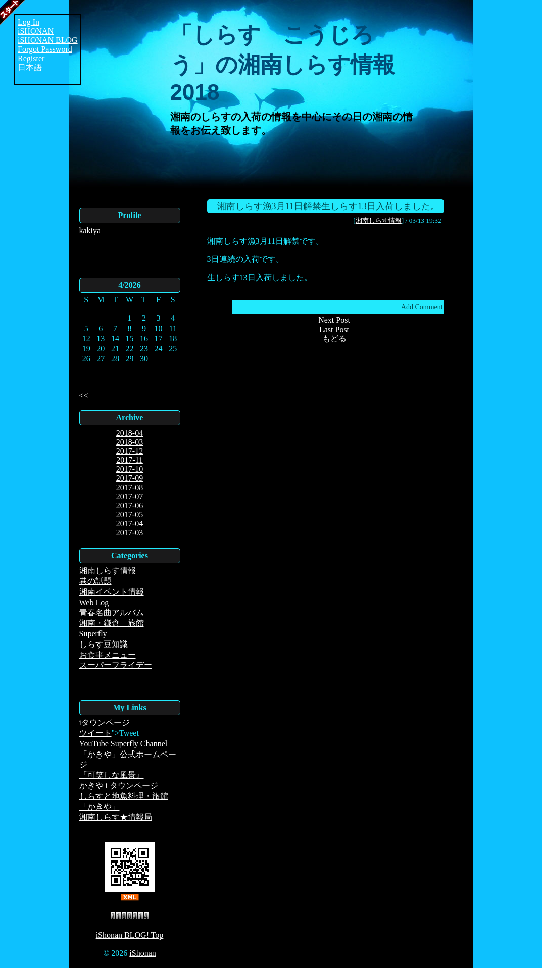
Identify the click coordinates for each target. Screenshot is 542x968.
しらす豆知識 (103, 644)
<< (83, 395)
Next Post (334, 320)
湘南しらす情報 (107, 570)
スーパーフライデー (115, 665)
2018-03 (129, 442)
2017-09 (129, 478)
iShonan (142, 953)
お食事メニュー (107, 655)
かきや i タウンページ (118, 785)
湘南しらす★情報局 (115, 817)
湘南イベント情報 (111, 591)
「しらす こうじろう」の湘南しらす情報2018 (282, 63)
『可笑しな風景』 (111, 775)
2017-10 (129, 469)
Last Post (334, 329)
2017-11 (129, 460)
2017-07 (129, 496)
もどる (334, 338)
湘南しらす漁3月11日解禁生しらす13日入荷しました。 (328, 206)
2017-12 (129, 451)
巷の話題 (95, 581)
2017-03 (129, 532)
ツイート (95, 733)
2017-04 (129, 523)
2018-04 (129, 432)
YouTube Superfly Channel (123, 743)
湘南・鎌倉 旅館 (111, 623)
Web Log (94, 602)
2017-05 (129, 514)
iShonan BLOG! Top (130, 935)
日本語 (30, 67)
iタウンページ (104, 722)
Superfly (93, 633)
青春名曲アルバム (111, 612)
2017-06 (129, 505)
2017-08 (129, 487)
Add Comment (422, 307)
